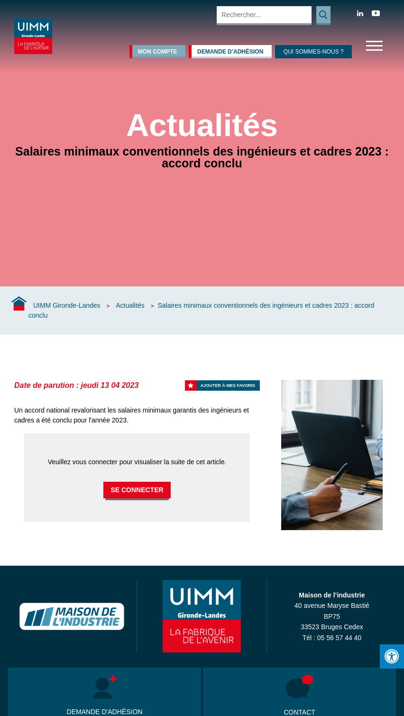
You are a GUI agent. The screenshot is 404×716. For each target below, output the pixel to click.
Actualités (130, 305)
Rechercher (323, 15)
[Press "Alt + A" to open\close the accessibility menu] (392, 656)
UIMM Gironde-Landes (67, 305)
